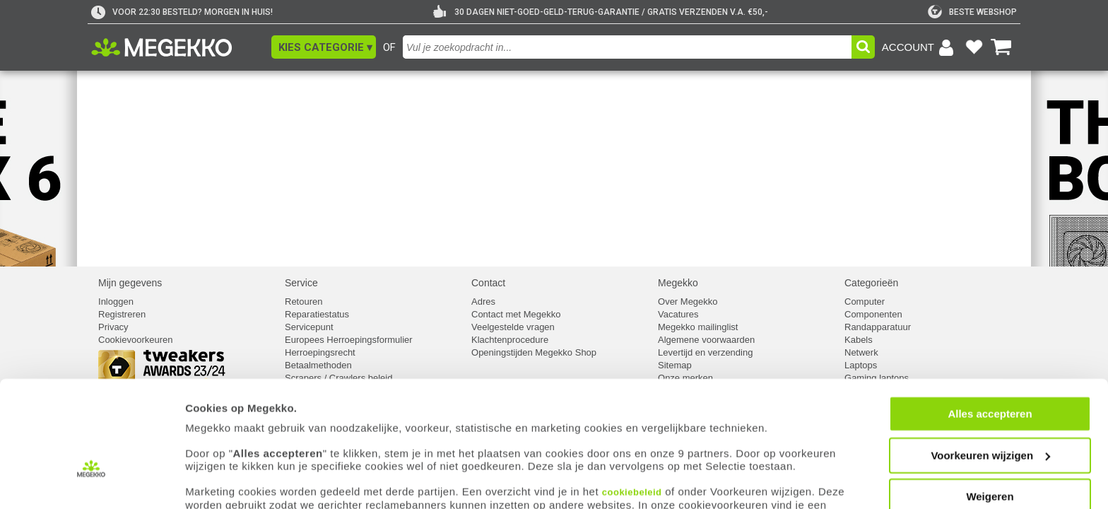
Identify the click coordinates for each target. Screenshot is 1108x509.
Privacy (113, 327)
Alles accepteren (990, 364)
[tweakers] (972, 12)
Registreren (122, 314)
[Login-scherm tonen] (920, 47)
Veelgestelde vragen (513, 327)
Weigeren (989, 447)
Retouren (303, 301)
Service (301, 282)
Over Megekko (688, 301)
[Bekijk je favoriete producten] (974, 47)
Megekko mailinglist (698, 327)
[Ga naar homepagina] (177, 47)
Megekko (678, 282)
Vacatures (678, 314)
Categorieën (871, 282)
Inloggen (116, 301)
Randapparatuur (877, 327)
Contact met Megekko (515, 314)
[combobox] (627, 47)
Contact (488, 282)
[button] (323, 47)
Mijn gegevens (130, 282)
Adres (483, 301)
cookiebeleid (632, 443)
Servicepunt (309, 327)
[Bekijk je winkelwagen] (1001, 47)
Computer (864, 301)
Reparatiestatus (317, 314)
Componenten (873, 314)
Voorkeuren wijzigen (990, 406)
